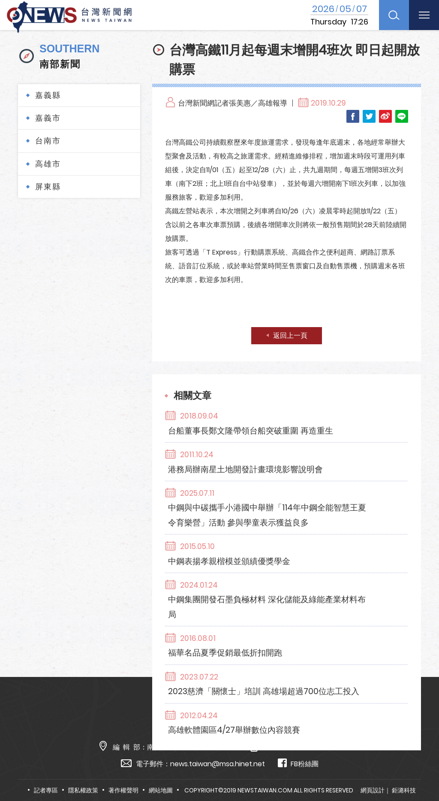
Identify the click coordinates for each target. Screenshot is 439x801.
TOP (420, 769)
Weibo (385, 116)
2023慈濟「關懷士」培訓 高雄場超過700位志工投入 (316, 599)
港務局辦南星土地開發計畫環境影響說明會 (306, 440)
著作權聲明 (123, 790)
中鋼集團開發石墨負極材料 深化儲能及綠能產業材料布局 (316, 535)
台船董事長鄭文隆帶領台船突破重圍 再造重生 (312, 416)
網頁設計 (373, 790)
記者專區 (46, 790)
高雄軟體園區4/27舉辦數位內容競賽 (294, 631)
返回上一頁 (290, 335)
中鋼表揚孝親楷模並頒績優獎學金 (289, 504)
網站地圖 (161, 790)
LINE (401, 116)
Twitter (369, 116)
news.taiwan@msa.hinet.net (217, 764)
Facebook (352, 116)
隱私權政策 (83, 790)
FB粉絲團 (298, 763)
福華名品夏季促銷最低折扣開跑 (285, 567)
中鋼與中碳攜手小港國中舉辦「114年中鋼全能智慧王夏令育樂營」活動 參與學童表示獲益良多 (316, 471)
